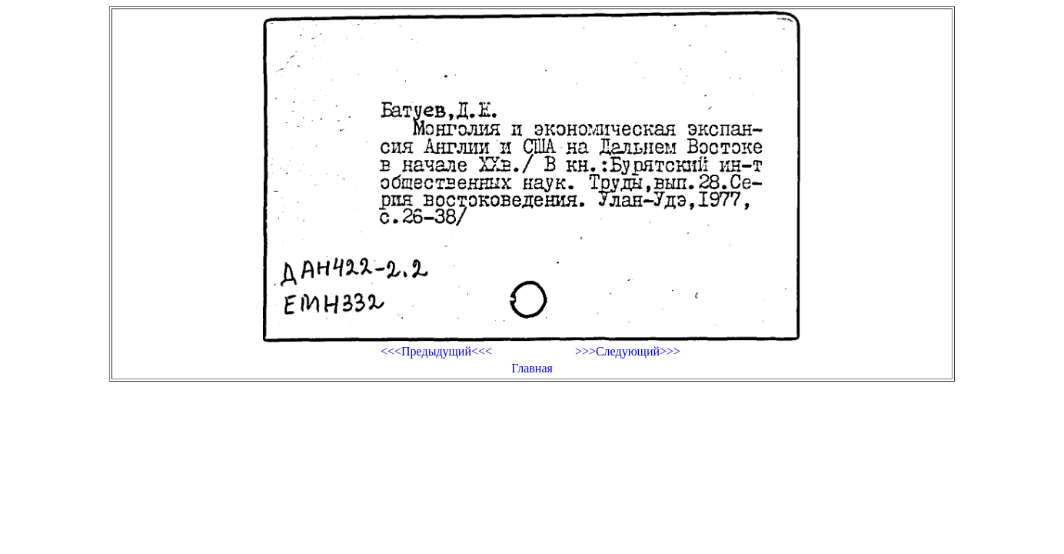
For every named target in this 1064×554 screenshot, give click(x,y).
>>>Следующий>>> (627, 351)
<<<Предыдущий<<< (436, 351)
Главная (532, 368)
